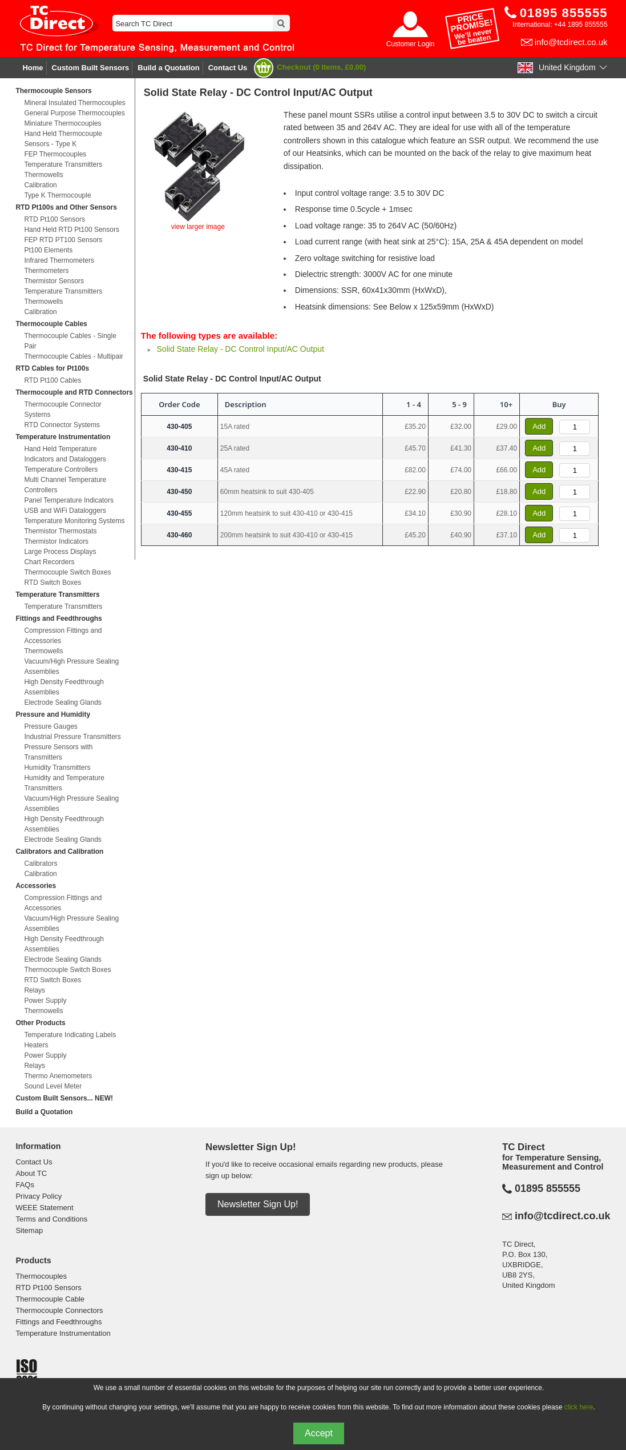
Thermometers (46, 271)
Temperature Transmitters (63, 164)
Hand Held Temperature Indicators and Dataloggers (65, 454)
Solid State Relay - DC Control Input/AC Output (240, 349)
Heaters (36, 1045)
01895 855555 (547, 1188)
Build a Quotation (168, 67)
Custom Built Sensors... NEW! (64, 1098)
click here (578, 1407)
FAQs (24, 1184)
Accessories (35, 886)
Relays (34, 990)
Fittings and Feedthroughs (58, 618)
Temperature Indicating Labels (70, 1035)
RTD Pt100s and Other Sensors (65, 207)
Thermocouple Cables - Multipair (73, 356)
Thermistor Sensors (54, 281)
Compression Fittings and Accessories (63, 635)
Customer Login (410, 44)
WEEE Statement (44, 1207)
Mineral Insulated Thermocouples (74, 103)
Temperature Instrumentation (62, 437)
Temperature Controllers (61, 469)
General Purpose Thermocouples (74, 113)
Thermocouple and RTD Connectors (73, 392)
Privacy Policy (38, 1196)
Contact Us (228, 67)
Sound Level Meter (53, 1086)
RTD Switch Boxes (52, 583)
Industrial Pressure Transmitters (72, 737)
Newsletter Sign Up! (257, 1204)
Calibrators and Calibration (59, 851)
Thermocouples (41, 1276)
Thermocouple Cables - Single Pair (70, 341)
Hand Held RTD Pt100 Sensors (71, 230)
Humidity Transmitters (57, 768)
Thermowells (43, 175)
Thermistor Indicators (56, 541)
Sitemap (29, 1230)
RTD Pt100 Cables (52, 380)
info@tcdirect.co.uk (571, 42)
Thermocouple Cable (49, 1299)
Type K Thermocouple (57, 195)
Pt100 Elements (48, 250)
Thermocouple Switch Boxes (67, 572)
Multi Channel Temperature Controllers (65, 485)
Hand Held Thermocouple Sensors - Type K (63, 139)
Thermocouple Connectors (59, 1310)
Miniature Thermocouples (62, 123)
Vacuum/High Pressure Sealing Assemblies (71, 666)
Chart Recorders (49, 562)
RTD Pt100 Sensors (54, 219)
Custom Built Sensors (91, 67)
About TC (31, 1173)
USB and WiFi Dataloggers (65, 511)
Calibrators (40, 863)
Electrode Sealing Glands (62, 702)
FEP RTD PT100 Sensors (63, 240)
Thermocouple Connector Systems (62, 409)
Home (32, 67)
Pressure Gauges (50, 726)
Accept (319, 1433)
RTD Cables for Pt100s (52, 368)
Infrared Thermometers (59, 260)
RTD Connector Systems (62, 425)
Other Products (40, 1023)
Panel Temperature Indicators (69, 500)
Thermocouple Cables (51, 324)
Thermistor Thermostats (60, 531)
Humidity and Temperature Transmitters (64, 783)
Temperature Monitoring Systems (74, 521)
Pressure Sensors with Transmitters (58, 752)
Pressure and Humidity (52, 714)
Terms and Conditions (51, 1219)
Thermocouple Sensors (53, 91)
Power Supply (45, 1001)
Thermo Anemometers (58, 1076)
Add (539, 426)
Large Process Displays (60, 552)
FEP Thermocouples (55, 154)
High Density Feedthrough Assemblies (63, 687)
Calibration (40, 185)
